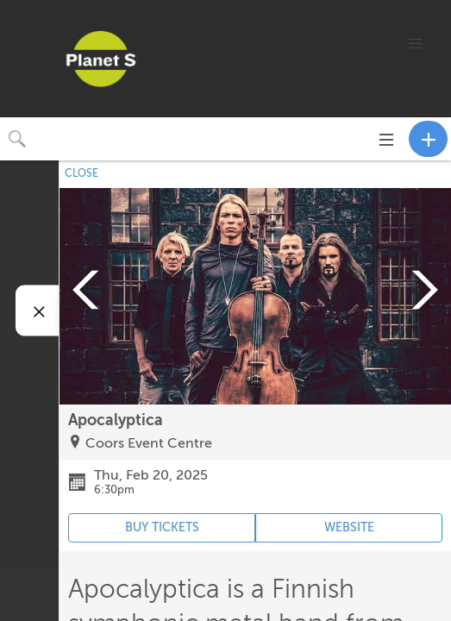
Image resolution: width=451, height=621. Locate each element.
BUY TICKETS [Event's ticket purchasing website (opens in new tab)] (162, 527)
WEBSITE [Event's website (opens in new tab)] (349, 527)
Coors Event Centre (148, 443)
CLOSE (81, 173)
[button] (415, 44)
